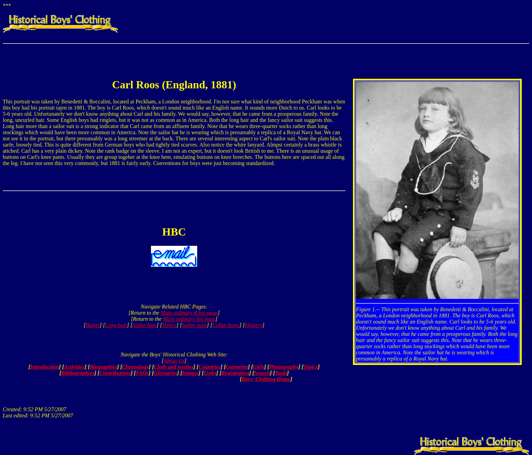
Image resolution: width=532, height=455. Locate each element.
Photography (283, 367)
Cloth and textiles (173, 367)
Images (190, 373)
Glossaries (165, 373)
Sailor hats (144, 325)
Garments (237, 367)
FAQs (142, 373)
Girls (258, 367)
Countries (210, 367)
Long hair (116, 325)
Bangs (93, 325)
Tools (281, 373)
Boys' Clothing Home (266, 379)
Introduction (44, 367)
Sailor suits (194, 325)
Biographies (103, 367)
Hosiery (254, 325)
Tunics (169, 325)
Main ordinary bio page (189, 319)
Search (262, 373)
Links (210, 373)
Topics (310, 367)
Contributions (115, 373)
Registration (235, 373)
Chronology (135, 367)
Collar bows (226, 325)
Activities (74, 367)
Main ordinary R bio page (189, 313)
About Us (174, 361)
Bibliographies (77, 373)
